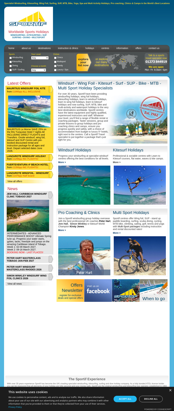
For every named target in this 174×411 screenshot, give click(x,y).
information (122, 48)
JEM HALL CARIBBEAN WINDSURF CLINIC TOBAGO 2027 (27, 195)
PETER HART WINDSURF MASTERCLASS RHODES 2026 (24, 268)
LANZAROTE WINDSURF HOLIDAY (26, 156)
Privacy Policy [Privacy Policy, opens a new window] (15, 407)
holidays (89, 48)
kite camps (157, 158)
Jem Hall (63, 223)
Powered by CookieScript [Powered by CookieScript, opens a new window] (157, 409)
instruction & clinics (68, 48)
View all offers (14, 181)
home (11, 48)
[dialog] (87, 399)
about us (26, 48)
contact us (154, 48)
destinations (44, 48)
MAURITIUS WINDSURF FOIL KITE (26, 88)
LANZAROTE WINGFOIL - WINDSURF (28, 173)
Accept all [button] (125, 398)
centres (105, 48)
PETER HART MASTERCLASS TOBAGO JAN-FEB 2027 (24, 259)
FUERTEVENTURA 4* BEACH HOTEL (27, 164)
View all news (14, 283)
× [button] (170, 390)
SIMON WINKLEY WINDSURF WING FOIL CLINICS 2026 (27, 277)
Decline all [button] (151, 398)
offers (138, 48)
